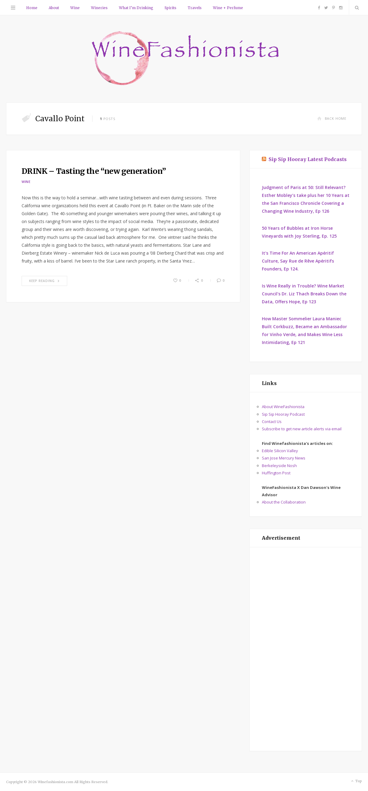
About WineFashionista (283, 406)
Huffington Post (276, 473)
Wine (75, 7)
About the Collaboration (284, 502)
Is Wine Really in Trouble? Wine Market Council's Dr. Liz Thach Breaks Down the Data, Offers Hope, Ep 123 (304, 293)
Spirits (170, 7)
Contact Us (272, 421)
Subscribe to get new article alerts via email (302, 429)
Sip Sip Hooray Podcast (283, 414)
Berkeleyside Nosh (279, 465)
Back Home (331, 118)
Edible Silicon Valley (280, 450)
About (54, 7)
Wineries (99, 7)
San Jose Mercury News (283, 458)
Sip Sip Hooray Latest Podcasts (308, 159)
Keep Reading (44, 281)
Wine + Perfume (228, 7)
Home (31, 7)
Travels (195, 7)
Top (356, 781)
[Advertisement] (305, 649)
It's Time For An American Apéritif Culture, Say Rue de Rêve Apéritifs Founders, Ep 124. (298, 261)
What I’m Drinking (136, 7)
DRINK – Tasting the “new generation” (94, 171)
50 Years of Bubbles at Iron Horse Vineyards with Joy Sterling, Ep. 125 (299, 232)
